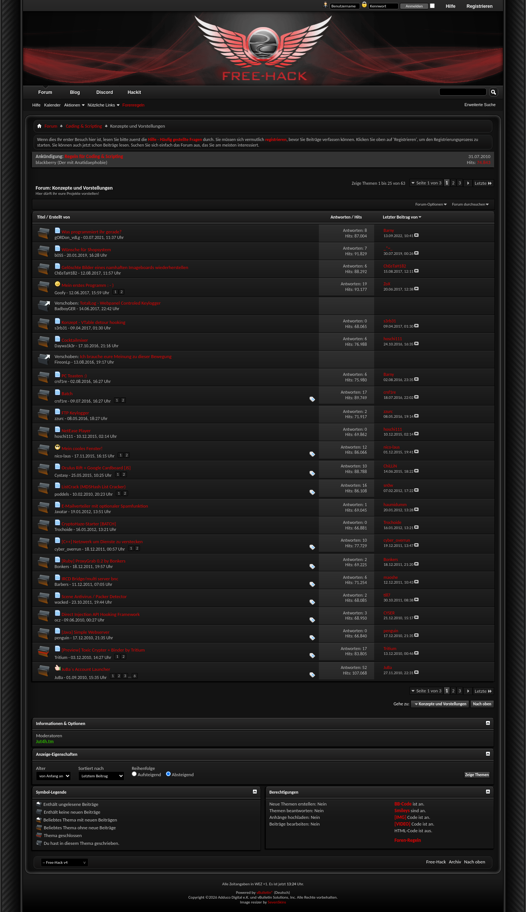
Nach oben (482, 704)
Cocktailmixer (75, 340)
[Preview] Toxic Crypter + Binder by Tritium (103, 650)
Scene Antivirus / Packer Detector (94, 596)
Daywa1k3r (65, 345)
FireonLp (62, 362)
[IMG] (400, 817)
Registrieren (480, 6)
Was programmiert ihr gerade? (92, 231)
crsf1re (61, 381)
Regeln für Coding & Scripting (94, 156)
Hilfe (450, 6)
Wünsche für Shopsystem (86, 249)
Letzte (483, 183)
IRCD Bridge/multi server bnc (90, 578)
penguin (62, 637)
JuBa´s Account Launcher (86, 669)
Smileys (402, 810)
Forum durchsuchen (468, 204)
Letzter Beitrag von (402, 217)
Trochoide (63, 529)
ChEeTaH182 (66, 273)
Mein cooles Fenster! (82, 448)
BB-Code (403, 804)
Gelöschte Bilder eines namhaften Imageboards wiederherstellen (125, 267)
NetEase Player (76, 430)
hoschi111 (64, 436)
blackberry (46, 162)
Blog (75, 92)
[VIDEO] (403, 824)
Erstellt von (59, 217)
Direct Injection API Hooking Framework (101, 614)
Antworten (341, 217)
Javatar (61, 511)
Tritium (61, 657)
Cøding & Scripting (84, 126)
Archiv (455, 862)
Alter (41, 768)
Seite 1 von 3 (429, 183)
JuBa (59, 677)
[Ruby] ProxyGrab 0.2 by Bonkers (93, 561)
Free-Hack (436, 862)
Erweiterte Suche (480, 104)
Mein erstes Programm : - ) (88, 285)
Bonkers (62, 566)
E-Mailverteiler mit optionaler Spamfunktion (105, 506)
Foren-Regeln (408, 840)
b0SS (59, 255)
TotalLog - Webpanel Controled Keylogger (120, 303)
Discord (105, 92)
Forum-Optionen (429, 204)
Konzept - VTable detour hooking (93, 322)
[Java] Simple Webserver (86, 632)
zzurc (59, 418)
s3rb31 (61, 328)
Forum (45, 92)
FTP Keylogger (75, 413)
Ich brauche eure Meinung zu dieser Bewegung (125, 356)
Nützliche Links (101, 105)
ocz (58, 620)
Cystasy (61, 475)
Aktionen (72, 105)
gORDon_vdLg (67, 237)
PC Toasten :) (74, 375)
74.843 (483, 162)
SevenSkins (277, 902)
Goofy (60, 292)
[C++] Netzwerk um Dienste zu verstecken (102, 541)
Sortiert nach (91, 768)
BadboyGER (65, 308)
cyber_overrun (68, 549)
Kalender (52, 105)
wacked (61, 602)
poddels (62, 494)
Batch (67, 393)
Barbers (61, 584)
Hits (358, 217)
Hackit (134, 92)
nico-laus (63, 456)
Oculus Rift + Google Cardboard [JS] (96, 467)
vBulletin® (265, 892)
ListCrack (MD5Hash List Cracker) (93, 486)
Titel (41, 217)
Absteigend (180, 774)
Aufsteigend (146, 774)
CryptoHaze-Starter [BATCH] (89, 523)
